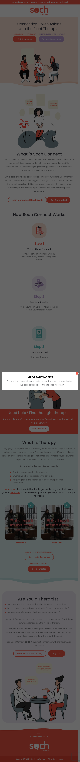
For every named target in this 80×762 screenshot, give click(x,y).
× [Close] (77, 373)
